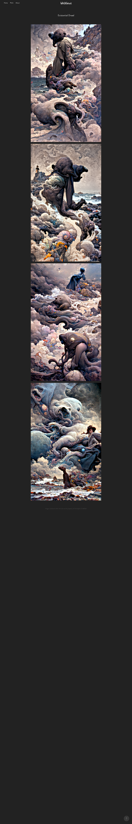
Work (11, 3)
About (18, 3)
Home (6, 3)
